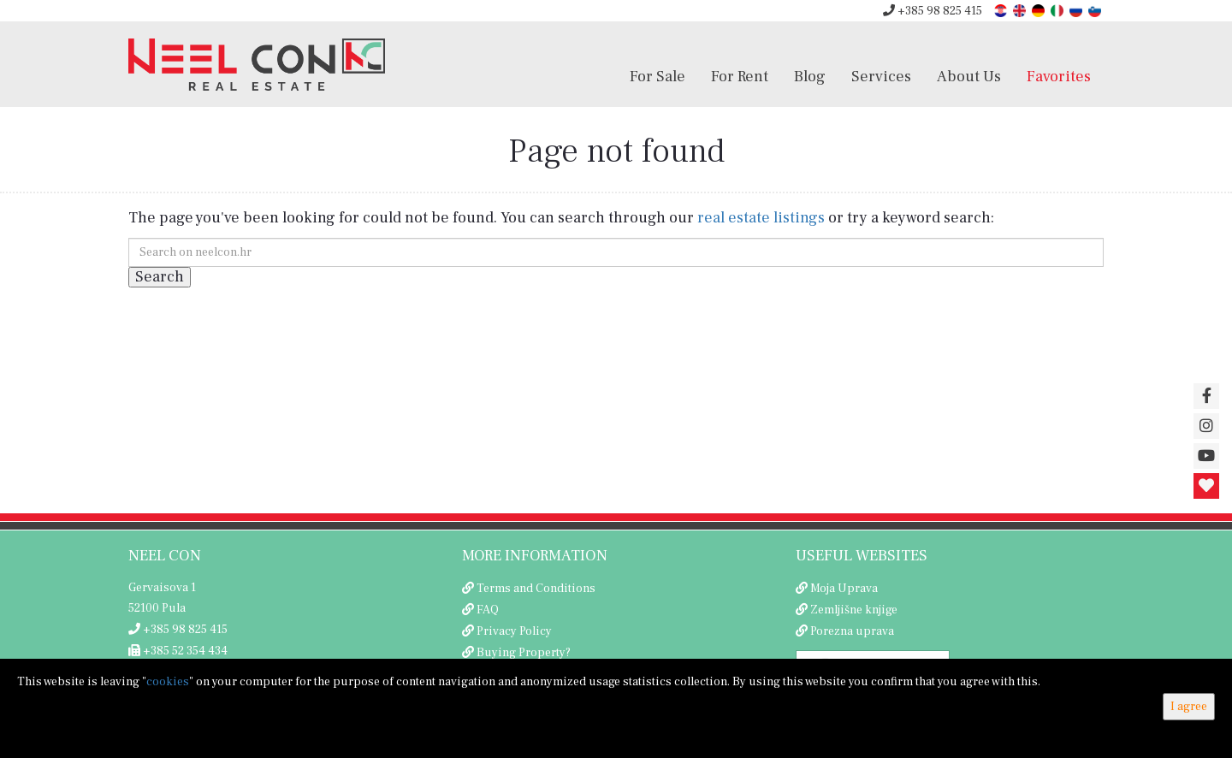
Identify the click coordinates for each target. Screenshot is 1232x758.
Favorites (1059, 76)
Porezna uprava (852, 631)
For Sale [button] (657, 76)
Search (159, 277)
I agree (1188, 706)
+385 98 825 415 (932, 11)
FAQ (488, 610)
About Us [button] (969, 76)
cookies (167, 682)
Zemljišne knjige (853, 610)
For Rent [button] (739, 76)
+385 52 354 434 (178, 651)
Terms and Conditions (536, 588)
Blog (810, 76)
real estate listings (761, 218)
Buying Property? (524, 652)
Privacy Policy (514, 631)
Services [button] (881, 76)
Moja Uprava (844, 588)
